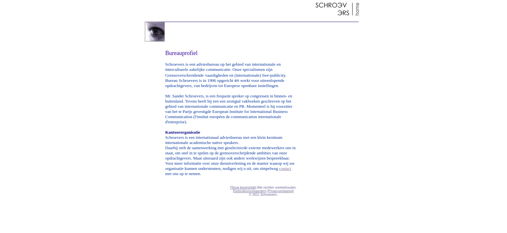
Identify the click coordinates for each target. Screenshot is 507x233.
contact (285, 168)
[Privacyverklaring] (280, 191)
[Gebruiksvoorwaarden (249, 191)
